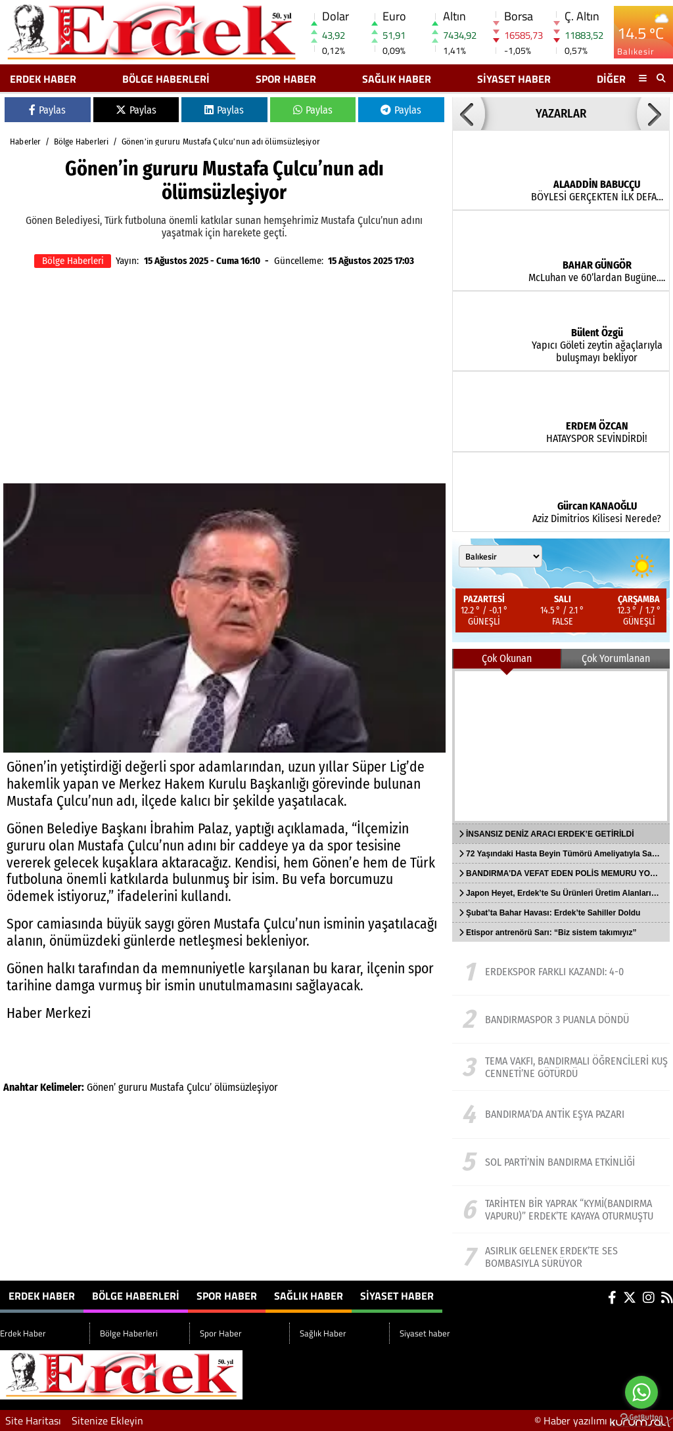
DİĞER (611, 79)
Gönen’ (101, 1087)
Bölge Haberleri (166, 79)
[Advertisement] (224, 378)
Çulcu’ (199, 1087)
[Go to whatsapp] (641, 1392)
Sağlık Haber (396, 79)
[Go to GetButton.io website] (641, 1417)
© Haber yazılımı (603, 1420)
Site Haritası (33, 1420)
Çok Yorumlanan (616, 658)
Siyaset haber (514, 79)
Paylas (47, 110)
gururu (132, 1087)
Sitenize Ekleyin (107, 1420)
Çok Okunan (507, 658)
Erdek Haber (43, 79)
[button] (468, 113)
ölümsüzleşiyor (246, 1087)
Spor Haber (286, 79)
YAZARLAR (561, 113)
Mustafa (167, 1087)
